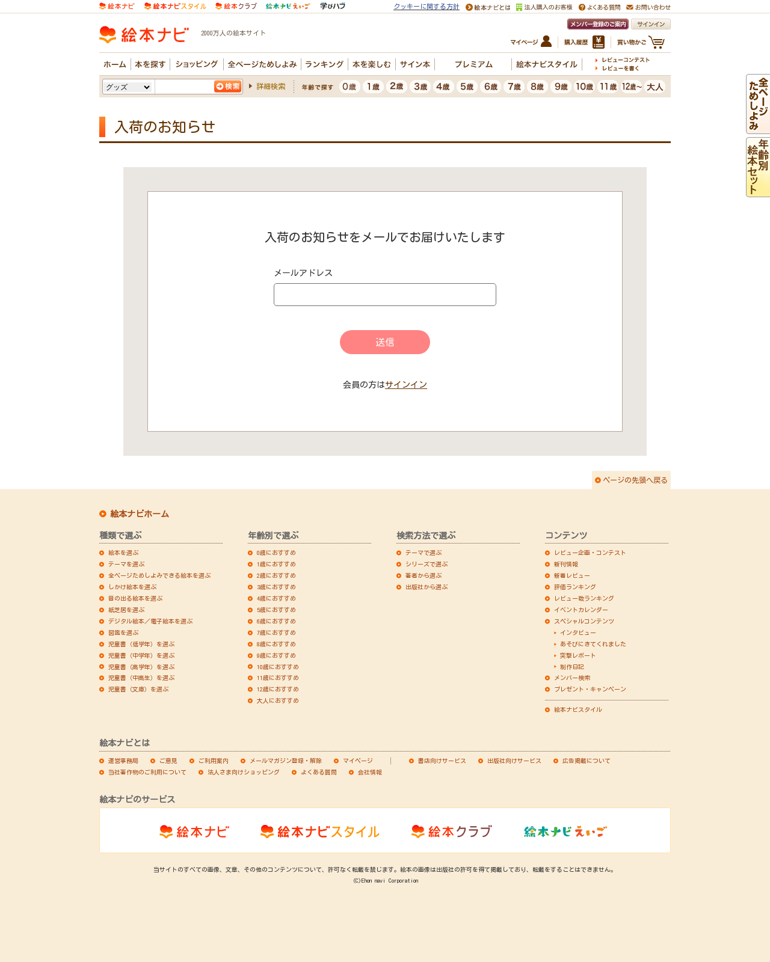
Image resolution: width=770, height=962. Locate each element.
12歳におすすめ (278, 689)
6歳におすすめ (276, 621)
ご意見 (168, 761)
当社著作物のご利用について (147, 772)
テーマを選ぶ (126, 564)
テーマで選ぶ (423, 553)
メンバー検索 (572, 678)
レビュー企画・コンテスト (590, 553)
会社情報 (370, 772)
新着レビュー (572, 575)
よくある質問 (319, 772)
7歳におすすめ (276, 633)
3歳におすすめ (276, 587)
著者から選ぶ (423, 575)
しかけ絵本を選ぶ (132, 587)
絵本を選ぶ (123, 553)
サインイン (406, 385)
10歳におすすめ (278, 667)
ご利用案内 (214, 761)
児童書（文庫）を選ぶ (138, 689)
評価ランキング (575, 587)
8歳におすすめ (276, 644)
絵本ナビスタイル (578, 709)
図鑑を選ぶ (123, 633)
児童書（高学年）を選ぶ (141, 667)
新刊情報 (566, 564)
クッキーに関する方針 (426, 6)
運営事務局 (123, 761)
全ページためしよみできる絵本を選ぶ (159, 575)
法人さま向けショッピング (244, 772)
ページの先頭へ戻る (635, 479)
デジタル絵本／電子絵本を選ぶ (150, 621)
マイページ (358, 761)
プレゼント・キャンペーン (590, 689)
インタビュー (578, 633)
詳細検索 (270, 86)
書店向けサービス (442, 761)
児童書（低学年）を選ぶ (141, 644)
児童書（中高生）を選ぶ (141, 678)
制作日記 (572, 667)
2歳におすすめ (276, 575)
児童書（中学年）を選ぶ (141, 655)
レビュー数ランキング (584, 598)
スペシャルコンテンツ (584, 621)
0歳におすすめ (276, 553)
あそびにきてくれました (593, 644)
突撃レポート (578, 655)
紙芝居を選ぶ (126, 610)
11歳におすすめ (278, 678)
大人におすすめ (278, 700)
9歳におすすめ (276, 655)
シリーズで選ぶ (426, 564)
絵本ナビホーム (139, 514)
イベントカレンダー (581, 610)
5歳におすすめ (276, 610)
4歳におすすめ (276, 598)
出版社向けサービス (514, 761)
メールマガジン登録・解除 (286, 761)
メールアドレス (303, 273)
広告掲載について (586, 761)
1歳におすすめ (276, 564)
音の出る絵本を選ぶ (135, 598)
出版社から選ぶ (426, 587)
